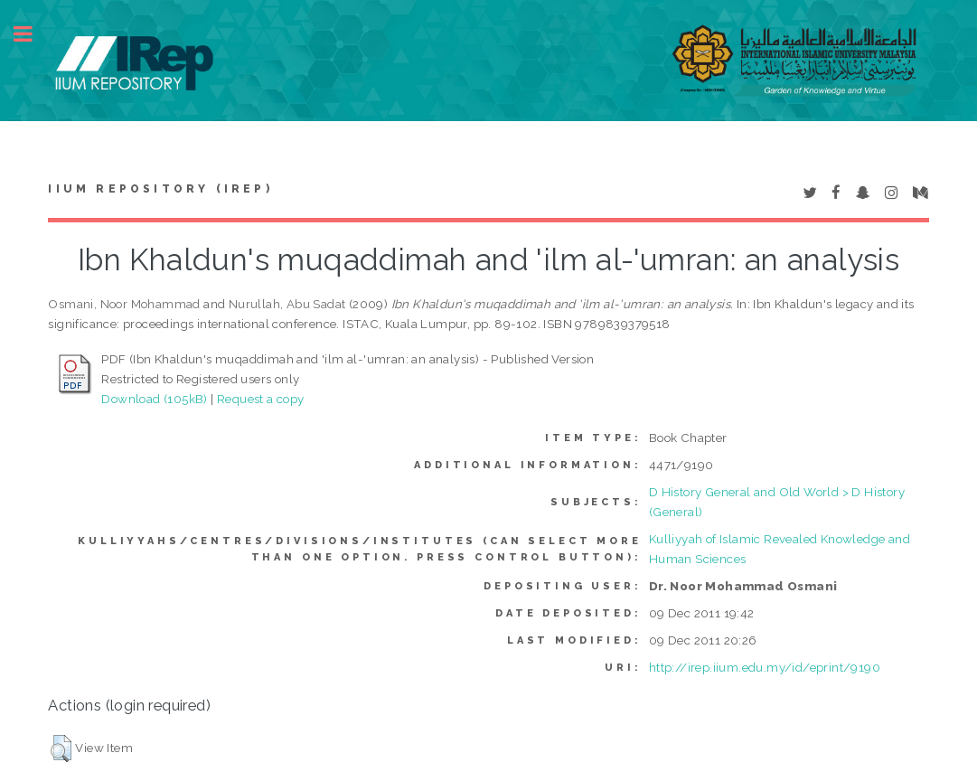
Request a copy (261, 398)
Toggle (32, 34)
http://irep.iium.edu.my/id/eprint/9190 (764, 667)
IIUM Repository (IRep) (160, 189)
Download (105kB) (154, 398)
